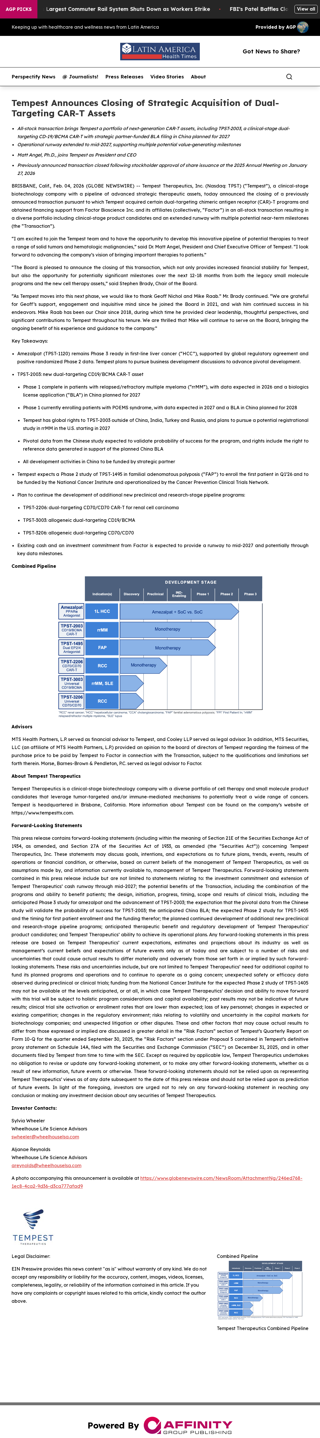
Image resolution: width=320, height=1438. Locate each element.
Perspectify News (33, 77)
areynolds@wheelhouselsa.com (46, 1165)
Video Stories (167, 77)
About (198, 77)
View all (306, 9)
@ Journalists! (80, 77)
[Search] (289, 76)
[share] (304, 77)
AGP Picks (19, 9)
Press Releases (124, 77)
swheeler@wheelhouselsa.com (45, 1137)
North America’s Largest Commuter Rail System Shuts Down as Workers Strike (112, 9)
